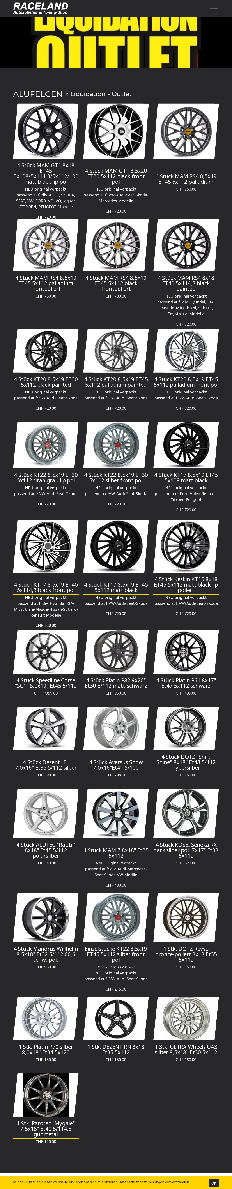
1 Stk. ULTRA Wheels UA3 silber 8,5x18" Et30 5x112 (186, 1049)
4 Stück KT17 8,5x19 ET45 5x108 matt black (186, 477)
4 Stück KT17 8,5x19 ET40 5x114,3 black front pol (46, 587)
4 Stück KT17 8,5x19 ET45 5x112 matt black (116, 587)
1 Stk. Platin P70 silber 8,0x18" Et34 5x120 (46, 1049)
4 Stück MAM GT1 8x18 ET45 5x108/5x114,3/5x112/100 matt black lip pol (45, 173)
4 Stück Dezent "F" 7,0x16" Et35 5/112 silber (46, 764)
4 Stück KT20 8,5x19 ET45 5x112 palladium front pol (186, 381)
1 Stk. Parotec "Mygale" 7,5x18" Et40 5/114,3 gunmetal (46, 1128)
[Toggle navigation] (213, 8)
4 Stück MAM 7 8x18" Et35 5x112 (116, 852)
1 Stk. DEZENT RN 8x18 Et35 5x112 (115, 1049)
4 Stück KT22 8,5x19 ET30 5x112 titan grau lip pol (46, 477)
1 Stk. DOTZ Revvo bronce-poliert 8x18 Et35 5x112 (186, 954)
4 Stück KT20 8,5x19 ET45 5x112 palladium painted (116, 381)
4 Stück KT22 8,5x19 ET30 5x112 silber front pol (116, 477)
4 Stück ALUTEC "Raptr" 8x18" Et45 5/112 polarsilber (45, 850)
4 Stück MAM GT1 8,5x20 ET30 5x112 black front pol (116, 176)
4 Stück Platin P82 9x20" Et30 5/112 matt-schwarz (116, 682)
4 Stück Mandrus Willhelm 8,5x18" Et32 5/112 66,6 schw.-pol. (46, 954)
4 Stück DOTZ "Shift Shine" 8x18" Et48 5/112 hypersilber (186, 762)
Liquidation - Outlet (101, 94)
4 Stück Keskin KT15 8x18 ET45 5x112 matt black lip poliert (186, 584)
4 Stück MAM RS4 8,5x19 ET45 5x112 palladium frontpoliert (45, 283)
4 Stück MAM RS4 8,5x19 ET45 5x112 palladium (186, 178)
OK (213, 1183)
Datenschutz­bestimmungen (141, 1182)
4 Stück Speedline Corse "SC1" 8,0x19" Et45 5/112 (46, 682)
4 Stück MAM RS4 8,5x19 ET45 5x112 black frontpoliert (116, 283)
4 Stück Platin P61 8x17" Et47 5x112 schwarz (186, 682)
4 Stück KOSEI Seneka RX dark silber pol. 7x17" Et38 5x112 (186, 850)
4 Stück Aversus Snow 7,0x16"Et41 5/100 (116, 764)
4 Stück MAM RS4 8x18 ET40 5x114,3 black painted (186, 283)
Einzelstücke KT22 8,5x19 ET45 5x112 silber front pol (116, 954)
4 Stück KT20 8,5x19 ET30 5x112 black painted (46, 381)
